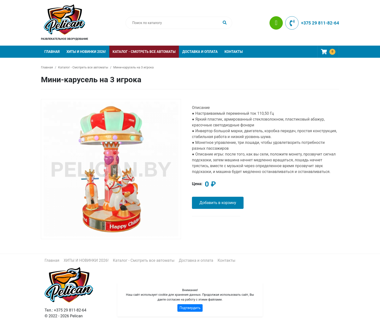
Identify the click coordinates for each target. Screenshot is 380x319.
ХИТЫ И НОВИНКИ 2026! (86, 52)
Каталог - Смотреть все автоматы (144, 52)
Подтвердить (190, 308)
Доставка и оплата (200, 52)
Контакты (233, 52)
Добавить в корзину (217, 202)
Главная (52, 52)
